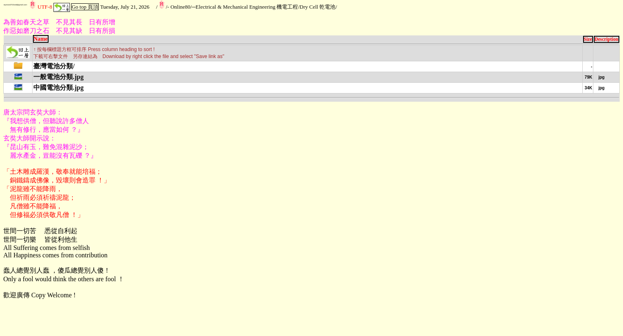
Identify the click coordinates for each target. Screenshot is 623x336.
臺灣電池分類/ (53, 66)
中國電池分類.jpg (58, 87)
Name (41, 39)
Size (588, 39)
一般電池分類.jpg (58, 76)
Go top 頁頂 (85, 7)
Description (606, 39)
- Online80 (179, 7)
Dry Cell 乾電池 (317, 7)
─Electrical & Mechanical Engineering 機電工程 (245, 7)
